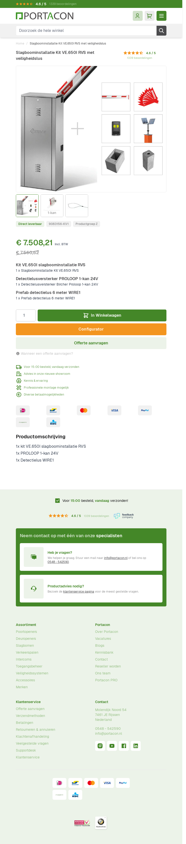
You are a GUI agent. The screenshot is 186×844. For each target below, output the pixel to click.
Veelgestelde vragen (32, 743)
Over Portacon (106, 631)
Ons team (102, 673)
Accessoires (25, 680)
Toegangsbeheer (29, 666)
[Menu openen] (161, 16)
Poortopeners (26, 631)
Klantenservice (28, 702)
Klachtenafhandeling (32, 736)
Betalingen (24, 722)
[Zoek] (161, 31)
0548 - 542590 (58, 562)
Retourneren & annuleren (35, 729)
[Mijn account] (138, 16)
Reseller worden (108, 666)
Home (20, 43)
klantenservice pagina (78, 592)
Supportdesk (26, 750)
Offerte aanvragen (30, 709)
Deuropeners (26, 638)
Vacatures (103, 638)
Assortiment (26, 624)
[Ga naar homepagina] (44, 16)
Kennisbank (104, 652)
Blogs (99, 645)
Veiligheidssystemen (32, 673)
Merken (22, 687)
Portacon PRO (106, 680)
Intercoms (23, 659)
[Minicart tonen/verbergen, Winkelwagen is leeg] (150, 16)
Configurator (91, 329)
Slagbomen (25, 645)
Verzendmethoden (30, 715)
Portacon (102, 624)
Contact (101, 659)
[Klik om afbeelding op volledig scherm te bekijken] (91, 129)
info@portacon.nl (116, 558)
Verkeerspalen (27, 652)
